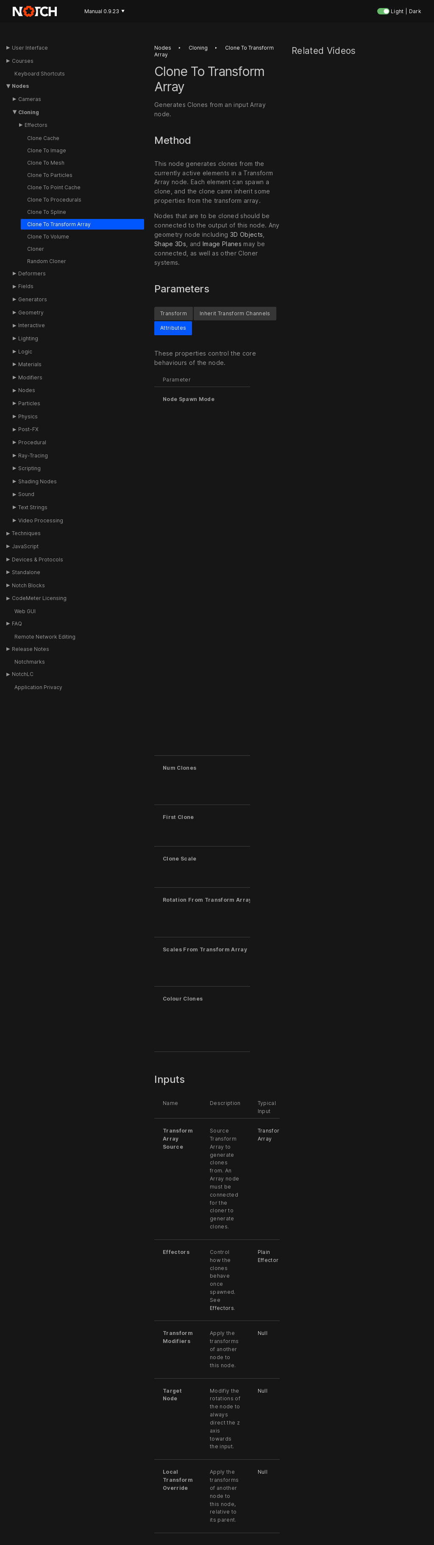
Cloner (35, 249)
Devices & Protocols (37, 559)
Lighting (28, 338)
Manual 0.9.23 (104, 11)
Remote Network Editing (44, 637)
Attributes (173, 328)
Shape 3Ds (170, 243)
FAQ (17, 623)
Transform (173, 313)
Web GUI (25, 611)
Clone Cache (43, 138)
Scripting (29, 468)
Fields (25, 286)
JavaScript (25, 546)
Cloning (28, 112)
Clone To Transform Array (59, 224)
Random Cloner (46, 261)
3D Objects (246, 234)
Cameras (29, 99)
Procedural (32, 442)
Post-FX (28, 429)
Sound (26, 494)
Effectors (36, 125)
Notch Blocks (28, 585)
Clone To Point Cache (54, 187)
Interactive (31, 325)
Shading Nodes (37, 481)
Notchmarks (29, 662)
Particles (29, 403)
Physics (28, 416)
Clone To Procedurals (54, 199)
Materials (30, 364)
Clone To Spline (46, 212)
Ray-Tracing (33, 455)
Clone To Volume (48, 236)
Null (262, 1333)
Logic (25, 351)
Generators (32, 299)
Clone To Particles (49, 175)
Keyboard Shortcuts (39, 73)
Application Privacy (38, 687)
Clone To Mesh (45, 163)
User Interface (30, 48)
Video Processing (40, 520)
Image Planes (222, 243)
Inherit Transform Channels (235, 313)
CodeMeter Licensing (39, 598)
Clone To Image (46, 150)
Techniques (26, 533)
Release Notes (30, 649)
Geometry (31, 312)
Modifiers (30, 377)
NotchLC (22, 674)
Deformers (32, 273)
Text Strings (32, 507)
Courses (22, 61)
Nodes (20, 86)
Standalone (26, 572)
